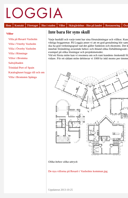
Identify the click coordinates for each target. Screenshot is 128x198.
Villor (62, 25)
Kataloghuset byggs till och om (26, 72)
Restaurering (112, 25)
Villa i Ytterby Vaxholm (22, 43)
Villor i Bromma (18, 58)
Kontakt (19, 25)
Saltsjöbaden (15, 62)
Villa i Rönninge (18, 53)
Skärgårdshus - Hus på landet (85, 25)
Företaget (32, 25)
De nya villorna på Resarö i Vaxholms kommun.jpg (78, 171)
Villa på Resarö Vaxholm (22, 39)
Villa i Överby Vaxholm (22, 48)
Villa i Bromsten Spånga (22, 77)
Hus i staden (48, 25)
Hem (8, 25)
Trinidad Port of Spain (21, 67)
